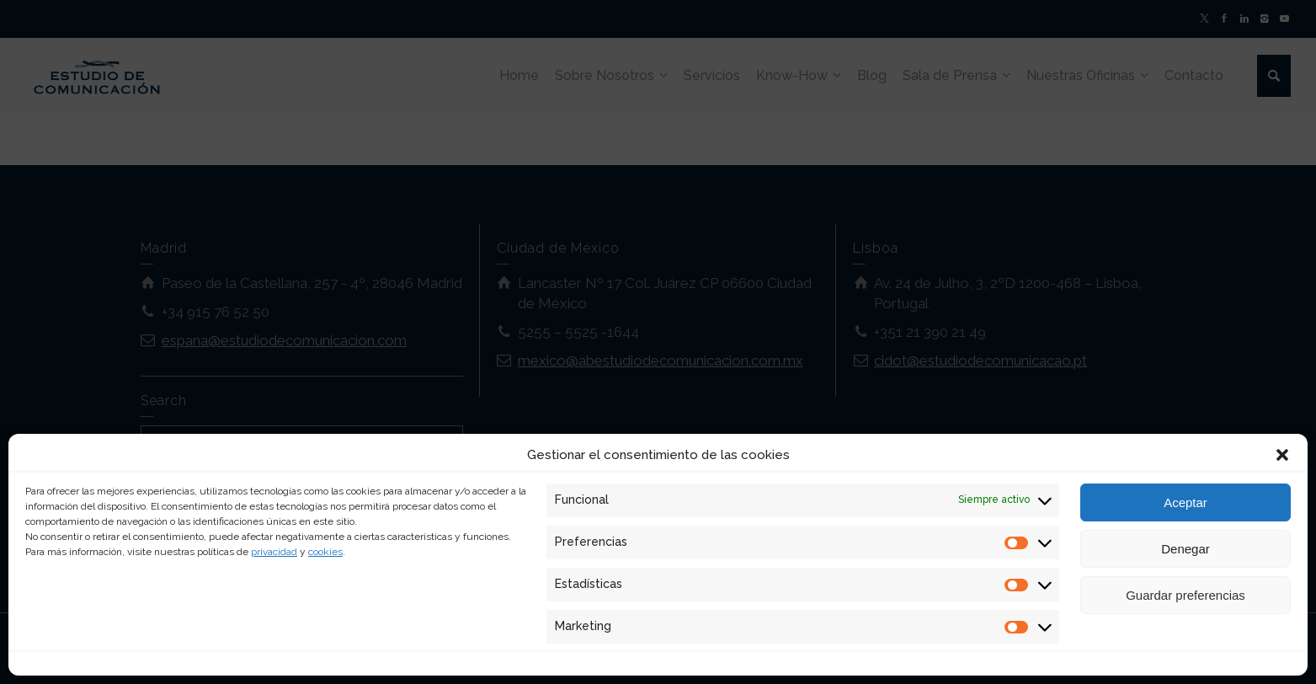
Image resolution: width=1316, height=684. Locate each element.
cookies (325, 552)
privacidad (274, 552)
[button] (1282, 454)
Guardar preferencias (1185, 595)
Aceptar (1185, 502)
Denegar (1185, 549)
